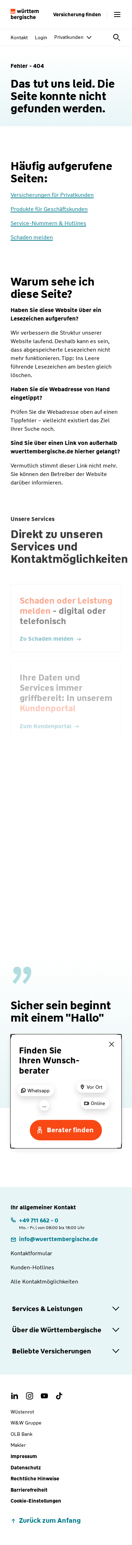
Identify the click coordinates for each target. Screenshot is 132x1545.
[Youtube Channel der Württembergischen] (44, 1396)
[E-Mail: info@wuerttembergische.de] (54, 1239)
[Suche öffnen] (117, 37)
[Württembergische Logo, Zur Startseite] (25, 14)
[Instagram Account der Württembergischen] (29, 1396)
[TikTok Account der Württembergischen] (59, 1396)
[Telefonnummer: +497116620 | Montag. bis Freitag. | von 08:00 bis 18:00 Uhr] (48, 1223)
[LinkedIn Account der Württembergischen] (15, 1396)
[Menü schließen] (111, 1044)
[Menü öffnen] (117, 14)
